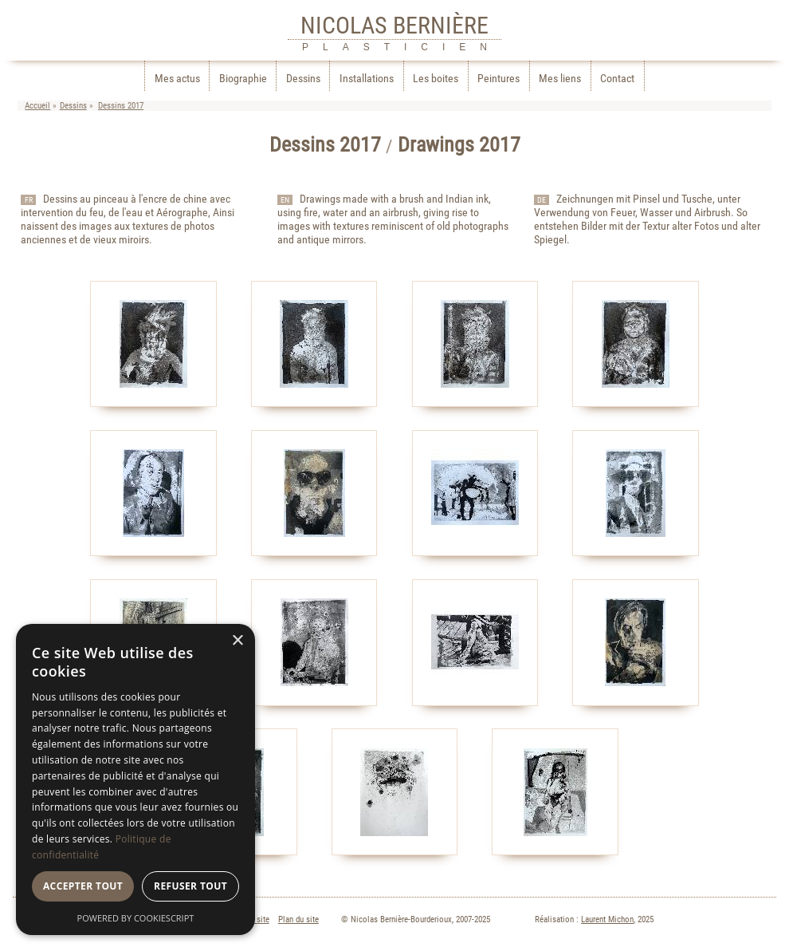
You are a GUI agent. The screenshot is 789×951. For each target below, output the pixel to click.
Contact (617, 78)
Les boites (435, 78)
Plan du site (298, 919)
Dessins (303, 78)
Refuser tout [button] (190, 886)
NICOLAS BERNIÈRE (394, 25)
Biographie (243, 78)
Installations (367, 78)
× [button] (237, 641)
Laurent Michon (607, 919)
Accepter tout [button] (83, 886)
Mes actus (177, 78)
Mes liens (560, 78)
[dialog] (135, 779)
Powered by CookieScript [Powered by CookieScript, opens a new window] (135, 918)
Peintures (498, 78)
